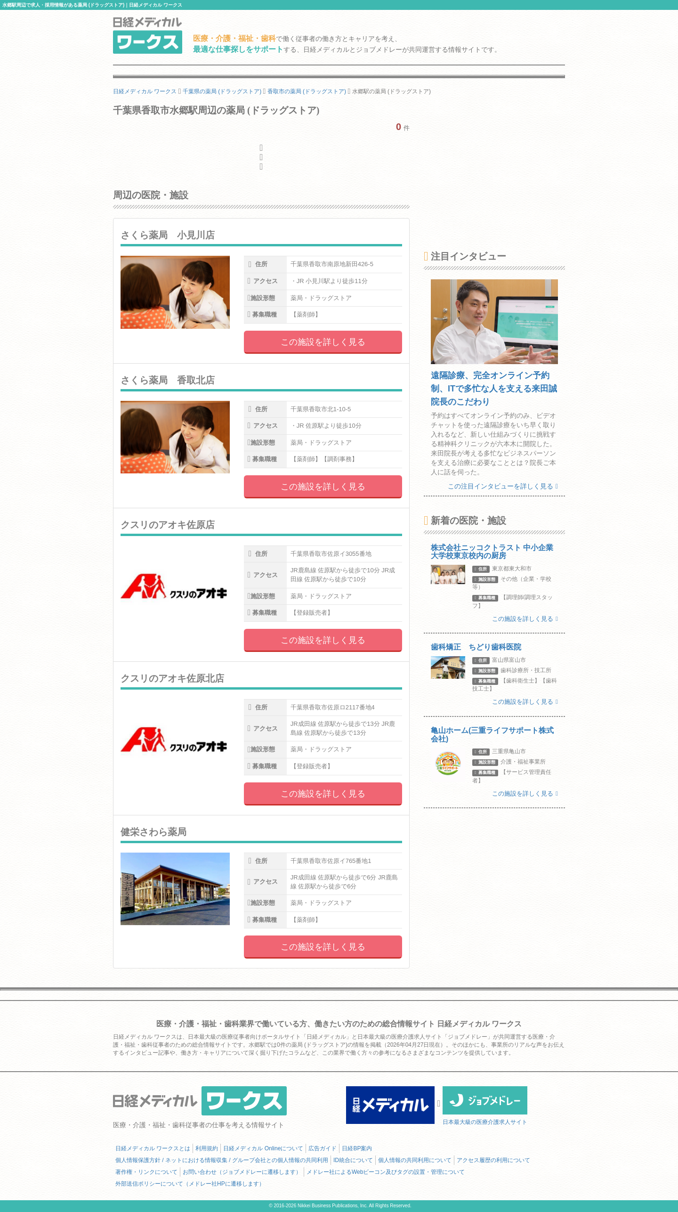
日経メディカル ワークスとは (152, 1148)
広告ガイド (322, 1148)
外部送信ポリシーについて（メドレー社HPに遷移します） (190, 1183)
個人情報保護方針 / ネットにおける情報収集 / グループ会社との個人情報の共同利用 (221, 1160)
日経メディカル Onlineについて (263, 1148)
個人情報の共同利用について (415, 1160)
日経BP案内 (357, 1148)
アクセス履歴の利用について (493, 1160)
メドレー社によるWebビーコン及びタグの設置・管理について (386, 1172)
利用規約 (206, 1148)
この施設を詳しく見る (323, 342)
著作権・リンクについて (146, 1172)
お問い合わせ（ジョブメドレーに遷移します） (242, 1172)
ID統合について (353, 1160)
